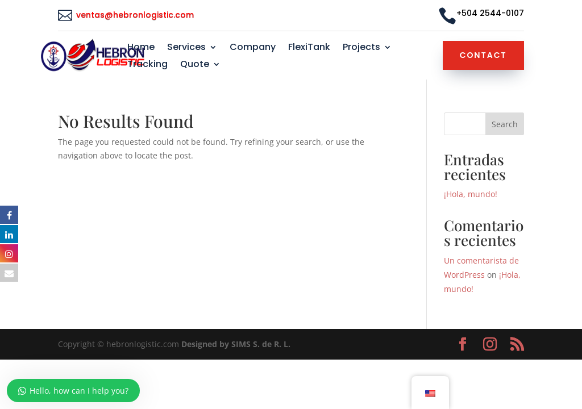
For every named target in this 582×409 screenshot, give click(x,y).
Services (186, 48)
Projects (361, 48)
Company (253, 48)
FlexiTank (309, 48)
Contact (483, 55)
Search (505, 124)
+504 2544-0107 (490, 13)
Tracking (147, 65)
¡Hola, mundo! (470, 194)
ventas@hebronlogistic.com (136, 14)
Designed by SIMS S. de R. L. (235, 344)
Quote (194, 65)
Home (141, 48)
